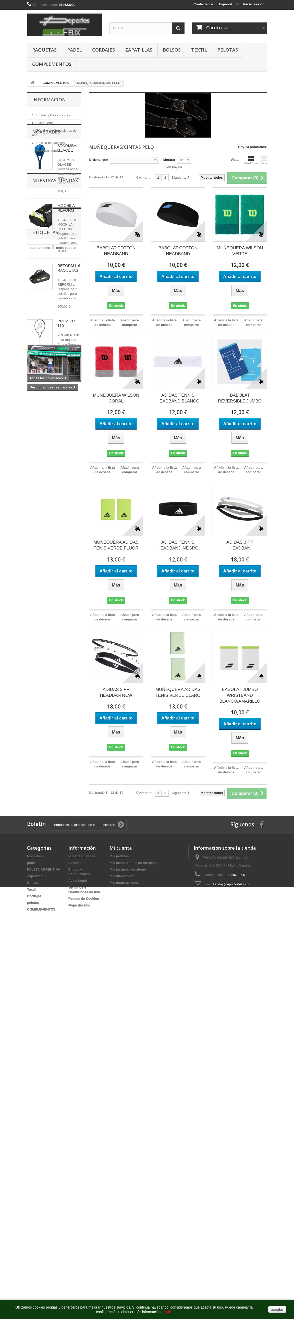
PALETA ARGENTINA (43, 869)
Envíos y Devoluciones (52, 113)
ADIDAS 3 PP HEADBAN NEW (116, 692)
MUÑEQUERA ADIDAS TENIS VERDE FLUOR (116, 545)
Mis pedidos (119, 856)
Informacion (49, 99)
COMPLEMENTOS (51, 64)
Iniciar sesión (253, 4)
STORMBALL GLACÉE (68, 183)
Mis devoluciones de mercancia (134, 863)
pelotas (227, 50)
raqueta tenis (40, 537)
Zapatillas (138, 50)
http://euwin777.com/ (172, 948)
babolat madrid (41, 529)
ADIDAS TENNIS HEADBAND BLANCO (178, 398)
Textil (199, 50)
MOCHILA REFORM (66, 243)
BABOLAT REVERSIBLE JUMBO (240, 398)
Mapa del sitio (79, 905)
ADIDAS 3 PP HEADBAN (239, 545)
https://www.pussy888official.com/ (43, 948)
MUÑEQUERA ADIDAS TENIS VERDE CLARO (178, 692)
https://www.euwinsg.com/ (137, 948)
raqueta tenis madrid (46, 575)
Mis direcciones (121, 876)
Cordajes (103, 50)
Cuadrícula (251, 160)
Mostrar (169, 160)
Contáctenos (203, 4)
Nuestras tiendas (48, 148)
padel (74, 50)
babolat (65, 529)
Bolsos (172, 50)
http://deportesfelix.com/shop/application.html (261, 948)
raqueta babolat (42, 552)
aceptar (277, 1310)
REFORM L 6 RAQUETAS (68, 303)
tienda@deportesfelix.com (232, 884)
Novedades (46, 168)
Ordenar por (98, 160)
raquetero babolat (44, 560)
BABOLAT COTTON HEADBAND (116, 251)
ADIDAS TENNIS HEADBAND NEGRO (178, 545)
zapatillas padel (42, 544)
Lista (264, 160)
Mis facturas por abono (127, 869)
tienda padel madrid (45, 567)
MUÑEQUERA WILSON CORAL (116, 398)
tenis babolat (66, 521)
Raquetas (44, 50)
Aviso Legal (44, 121)
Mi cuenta (120, 848)
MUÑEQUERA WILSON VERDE (240, 251)
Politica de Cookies (50, 141)
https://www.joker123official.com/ (93, 948)
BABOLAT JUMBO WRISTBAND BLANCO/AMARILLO (239, 695)
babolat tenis (40, 521)
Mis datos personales (126, 883)
